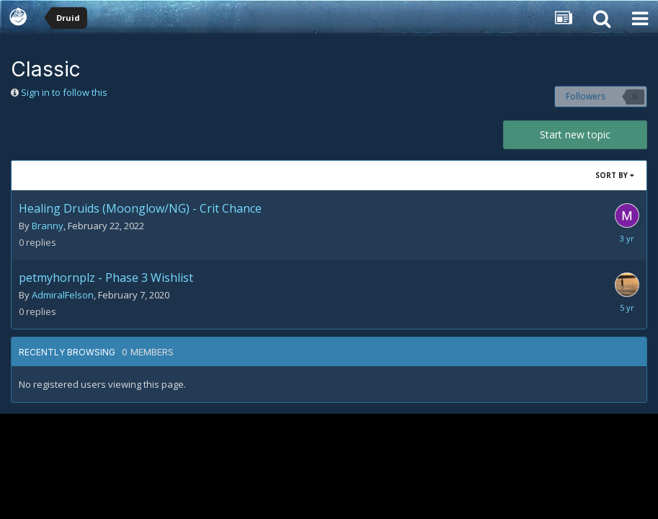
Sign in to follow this (64, 92)
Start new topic (575, 134)
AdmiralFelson (63, 294)
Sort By (614, 175)
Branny (47, 225)
